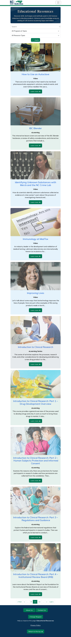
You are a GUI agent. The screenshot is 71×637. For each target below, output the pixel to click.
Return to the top (35, 631)
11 (39, 602)
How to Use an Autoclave (35, 74)
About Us (29, 610)
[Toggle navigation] (58, 2)
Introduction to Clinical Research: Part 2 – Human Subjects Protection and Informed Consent (35, 460)
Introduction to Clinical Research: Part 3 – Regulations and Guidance (35, 519)
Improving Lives (35, 293)
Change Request (35, 617)
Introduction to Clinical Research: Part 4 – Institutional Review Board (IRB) (35, 575)
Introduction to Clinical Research (35, 347)
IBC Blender (35, 128)
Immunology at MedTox (35, 239)
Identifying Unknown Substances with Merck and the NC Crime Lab (35, 184)
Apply (36, 40)
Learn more (35, 91)
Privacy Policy (35, 625)
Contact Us (42, 610)
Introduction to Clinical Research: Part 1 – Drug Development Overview (35, 402)
